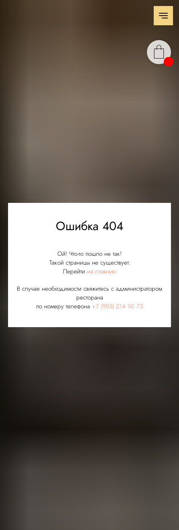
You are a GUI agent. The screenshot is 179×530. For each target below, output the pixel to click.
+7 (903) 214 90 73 (117, 306)
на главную (101, 271)
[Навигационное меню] (163, 15)
